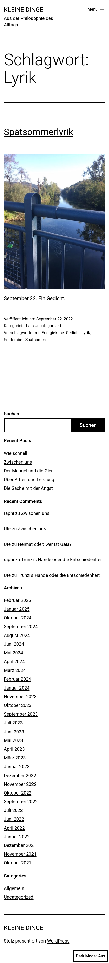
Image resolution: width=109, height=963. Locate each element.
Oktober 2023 (17, 705)
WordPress (58, 941)
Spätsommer (37, 339)
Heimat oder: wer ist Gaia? (45, 544)
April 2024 (14, 661)
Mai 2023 (13, 740)
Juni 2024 (14, 644)
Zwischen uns (18, 462)
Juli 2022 (13, 810)
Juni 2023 (14, 731)
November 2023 (20, 696)
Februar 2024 (17, 679)
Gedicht (73, 332)
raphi (9, 513)
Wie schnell (15, 453)
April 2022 (14, 828)
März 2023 (15, 757)
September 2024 (21, 626)
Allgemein (14, 888)
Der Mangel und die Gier (28, 470)
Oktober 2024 (17, 617)
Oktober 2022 (17, 793)
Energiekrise (53, 332)
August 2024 (17, 635)
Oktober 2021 (17, 862)
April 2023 (14, 749)
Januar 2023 (16, 766)
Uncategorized (48, 325)
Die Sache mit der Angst (28, 488)
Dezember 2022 (20, 775)
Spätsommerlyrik (38, 132)
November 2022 (20, 784)
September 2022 (21, 801)
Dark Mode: (90, 956)
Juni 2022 (14, 819)
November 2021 (20, 854)
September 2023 (21, 714)
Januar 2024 (16, 688)
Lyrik (86, 332)
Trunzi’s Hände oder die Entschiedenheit (62, 559)
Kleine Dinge (23, 9)
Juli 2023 (13, 722)
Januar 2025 (16, 609)
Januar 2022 (16, 836)
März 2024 (15, 670)
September (14, 339)
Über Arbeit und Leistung (29, 479)
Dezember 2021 (20, 845)
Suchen (11, 413)
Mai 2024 (13, 652)
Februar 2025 (17, 600)
